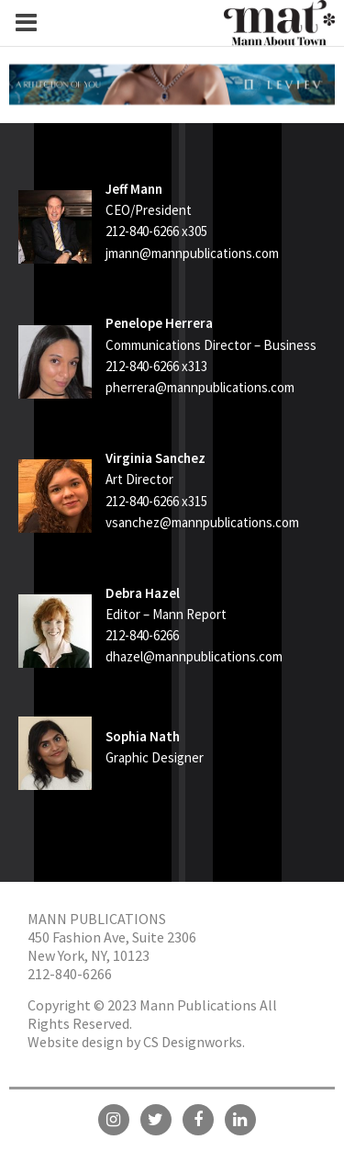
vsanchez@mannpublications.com (202, 522)
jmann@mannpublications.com (192, 253)
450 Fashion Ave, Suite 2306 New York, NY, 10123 (112, 946)
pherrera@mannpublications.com (199, 387)
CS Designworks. (194, 1042)
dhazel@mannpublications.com (194, 656)
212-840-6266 (70, 974)
